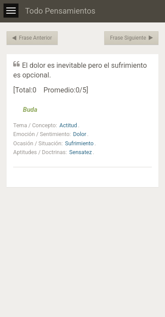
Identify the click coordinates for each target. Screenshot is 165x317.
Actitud (68, 125)
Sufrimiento (79, 143)
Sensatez (80, 152)
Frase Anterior (32, 38)
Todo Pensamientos (60, 10)
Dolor (79, 134)
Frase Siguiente (131, 38)
